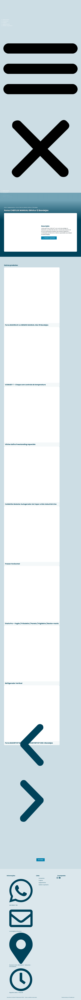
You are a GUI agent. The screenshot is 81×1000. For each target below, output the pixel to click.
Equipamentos (6, 24)
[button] (40, 108)
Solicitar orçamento (7, 25)
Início (5, 207)
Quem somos (6, 19)
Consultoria (5, 21)
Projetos (5, 22)
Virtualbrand (71, 997)
